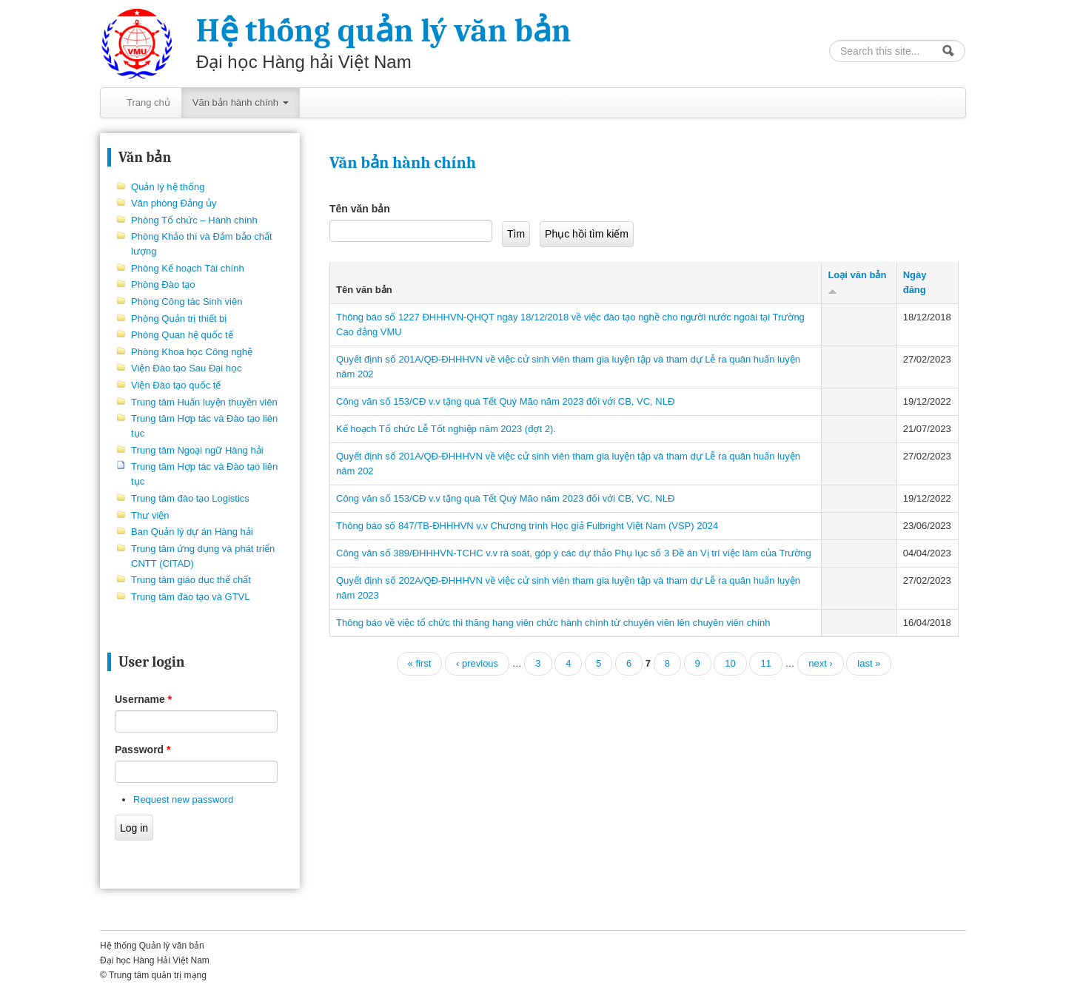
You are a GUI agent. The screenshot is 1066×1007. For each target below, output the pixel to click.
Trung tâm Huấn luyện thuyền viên (204, 402)
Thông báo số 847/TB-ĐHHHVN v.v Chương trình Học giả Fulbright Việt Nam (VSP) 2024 (527, 525)
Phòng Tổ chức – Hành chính (194, 220)
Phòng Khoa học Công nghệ (191, 351)
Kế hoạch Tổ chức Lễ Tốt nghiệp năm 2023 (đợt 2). (446, 428)
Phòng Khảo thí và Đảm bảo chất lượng (201, 244)
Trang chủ (148, 102)
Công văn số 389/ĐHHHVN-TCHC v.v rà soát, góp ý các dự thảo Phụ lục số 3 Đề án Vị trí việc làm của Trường (573, 553)
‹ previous (477, 663)
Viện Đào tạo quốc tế (176, 385)
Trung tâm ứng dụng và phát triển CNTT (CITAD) (203, 556)
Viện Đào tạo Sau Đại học (186, 368)
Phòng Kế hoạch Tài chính (187, 268)
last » (868, 663)
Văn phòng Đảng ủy (173, 203)
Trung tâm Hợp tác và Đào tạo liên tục (204, 426)
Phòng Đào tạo (163, 284)
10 (730, 663)
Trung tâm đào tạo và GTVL (190, 596)
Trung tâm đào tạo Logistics (190, 498)
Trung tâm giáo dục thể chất (191, 579)
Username (143, 699)
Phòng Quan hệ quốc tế (182, 334)
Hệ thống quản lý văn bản (383, 31)
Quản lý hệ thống (167, 186)
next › (820, 663)
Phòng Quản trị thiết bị (179, 318)
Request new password (183, 799)
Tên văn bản (359, 209)
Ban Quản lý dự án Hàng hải (192, 531)
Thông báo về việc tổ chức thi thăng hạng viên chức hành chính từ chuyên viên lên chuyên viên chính (553, 622)
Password (142, 749)
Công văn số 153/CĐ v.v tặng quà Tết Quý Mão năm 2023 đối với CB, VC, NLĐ (505, 401)
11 (765, 663)
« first (420, 663)
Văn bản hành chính (240, 102)
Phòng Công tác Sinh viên (186, 301)
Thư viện (150, 515)
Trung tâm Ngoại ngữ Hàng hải (197, 450)
